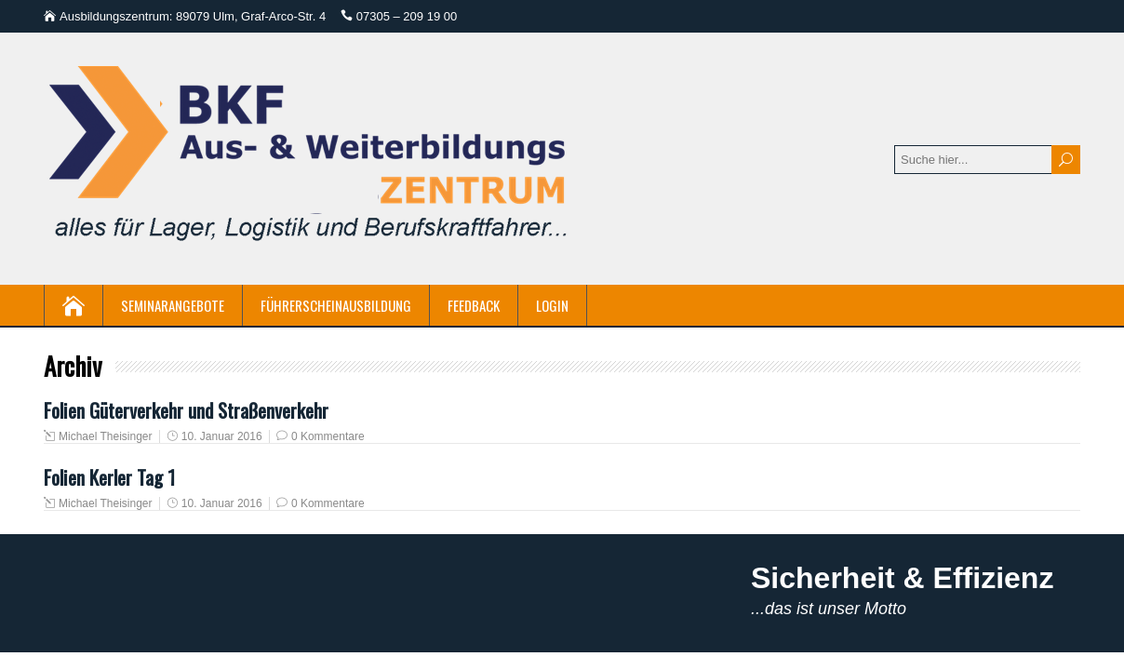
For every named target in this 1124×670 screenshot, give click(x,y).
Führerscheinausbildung (336, 305)
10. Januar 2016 (221, 436)
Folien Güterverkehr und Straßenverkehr (186, 409)
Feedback (474, 305)
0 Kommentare (328, 436)
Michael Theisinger (106, 436)
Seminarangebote (172, 305)
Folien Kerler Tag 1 (109, 476)
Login (552, 305)
